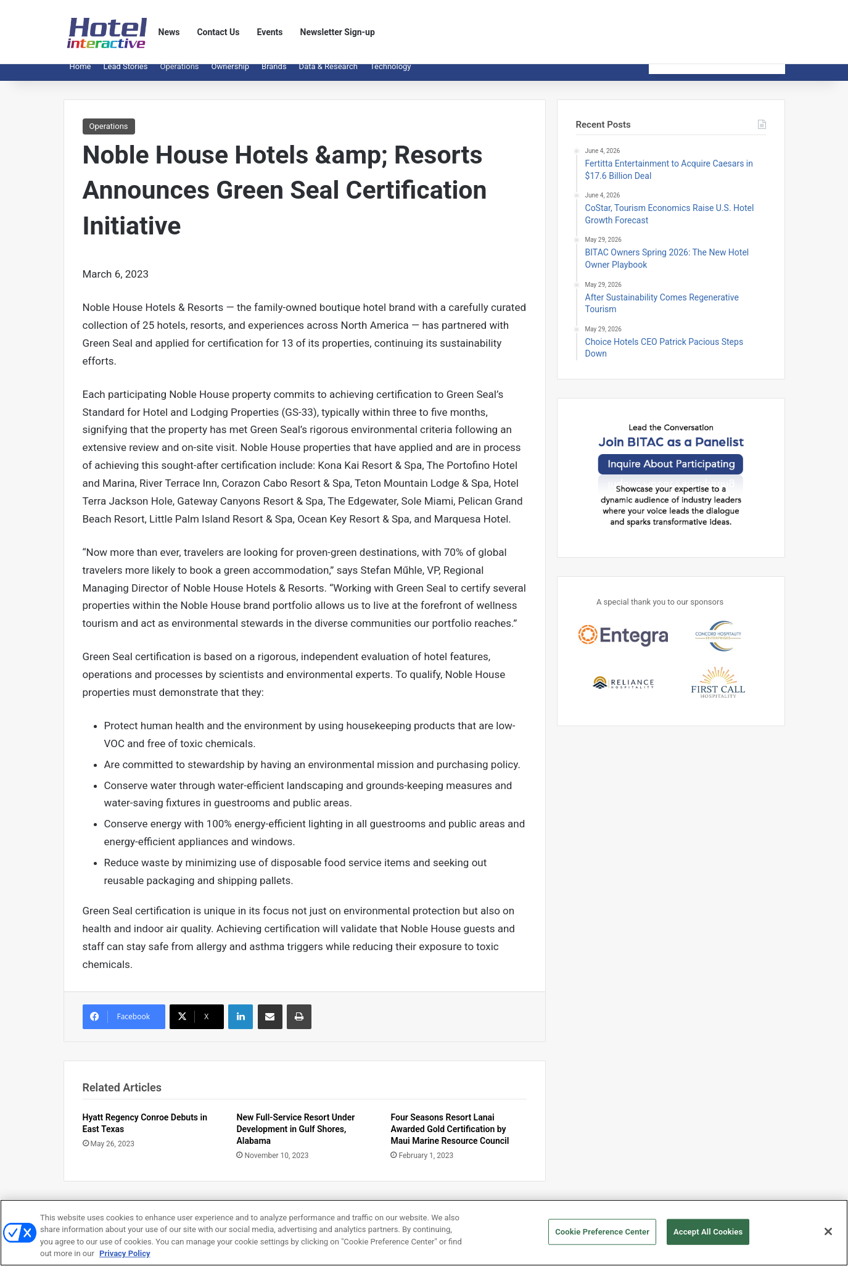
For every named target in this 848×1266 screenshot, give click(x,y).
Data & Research (328, 75)
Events (270, 32)
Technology (390, 75)
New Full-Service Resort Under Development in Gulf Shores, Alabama (295, 1138)
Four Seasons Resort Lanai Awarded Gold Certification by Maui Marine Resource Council (449, 1138)
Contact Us (218, 32)
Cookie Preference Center (602, 1236)
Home (80, 75)
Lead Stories (125, 75)
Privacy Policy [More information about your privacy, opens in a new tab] (124, 1259)
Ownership (231, 75)
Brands (274, 75)
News (169, 32)
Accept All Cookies (708, 1236)
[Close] (828, 1236)
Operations (179, 75)
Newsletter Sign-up (337, 32)
